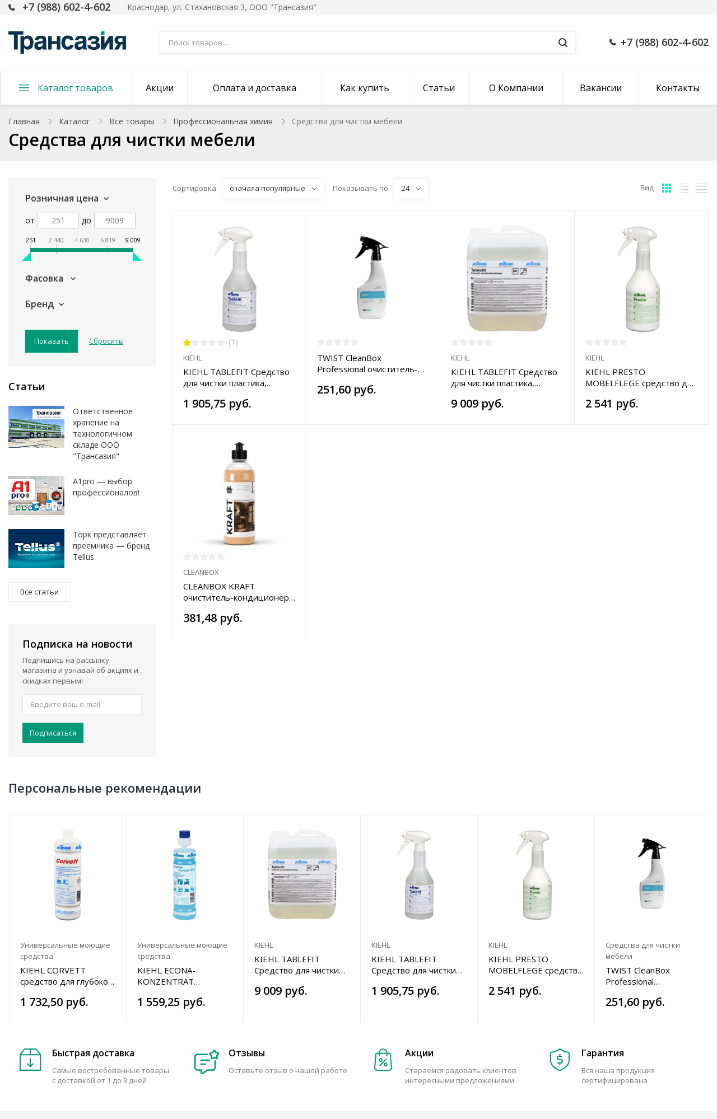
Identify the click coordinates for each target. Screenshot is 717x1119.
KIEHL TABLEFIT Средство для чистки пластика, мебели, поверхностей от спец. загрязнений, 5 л (504, 377)
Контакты (678, 88)
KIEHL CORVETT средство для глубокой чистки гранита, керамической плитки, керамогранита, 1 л (66, 976)
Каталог (74, 121)
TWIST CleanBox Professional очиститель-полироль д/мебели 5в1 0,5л (367, 363)
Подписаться (53, 733)
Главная (24, 121)
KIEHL (192, 358)
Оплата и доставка (254, 88)
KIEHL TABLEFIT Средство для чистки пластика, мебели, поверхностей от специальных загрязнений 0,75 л (237, 377)
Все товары (131, 121)
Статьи (439, 88)
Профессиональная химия (223, 121)
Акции (160, 88)
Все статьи (39, 592)
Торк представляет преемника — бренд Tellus (111, 545)
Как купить (364, 88)
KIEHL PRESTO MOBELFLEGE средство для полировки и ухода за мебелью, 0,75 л (640, 377)
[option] (68, 918)
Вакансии (601, 88)
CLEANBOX (201, 572)
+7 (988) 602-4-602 (66, 6)
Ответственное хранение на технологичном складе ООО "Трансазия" (103, 433)
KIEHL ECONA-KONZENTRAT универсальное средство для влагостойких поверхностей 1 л (172, 976)
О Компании (516, 88)
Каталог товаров (75, 88)
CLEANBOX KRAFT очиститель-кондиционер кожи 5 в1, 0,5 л (236, 591)
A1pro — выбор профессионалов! (106, 487)
